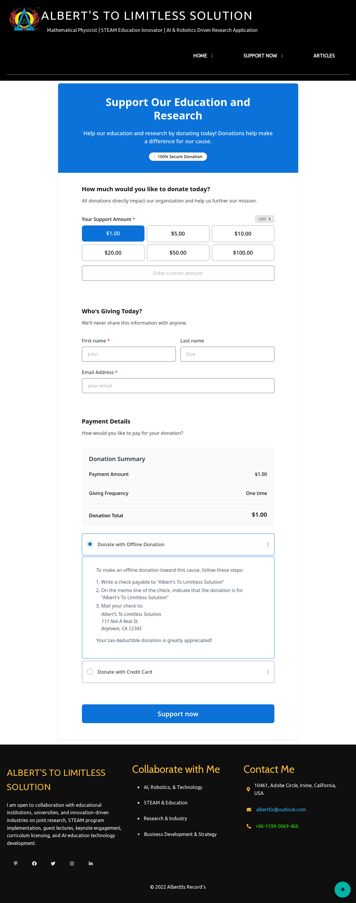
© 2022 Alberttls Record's (178, 887)
